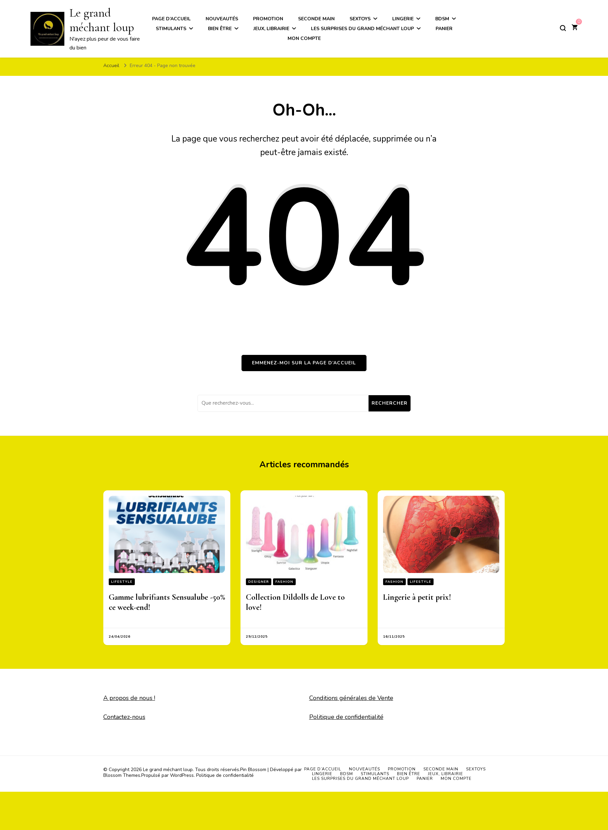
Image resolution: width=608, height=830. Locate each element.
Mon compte (304, 38)
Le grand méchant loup (168, 769)
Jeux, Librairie (271, 28)
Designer (258, 581)
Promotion (402, 769)
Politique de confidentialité (346, 717)
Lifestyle (121, 581)
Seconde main (440, 769)
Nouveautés (364, 769)
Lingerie (322, 773)
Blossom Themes (121, 775)
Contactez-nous (124, 717)
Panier (444, 28)
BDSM (346, 773)
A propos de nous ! (129, 698)
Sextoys (476, 769)
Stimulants (171, 28)
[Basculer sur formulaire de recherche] (563, 28)
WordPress (182, 775)
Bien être (220, 28)
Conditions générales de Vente (351, 698)
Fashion (284, 581)
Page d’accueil (322, 769)
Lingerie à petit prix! (417, 597)
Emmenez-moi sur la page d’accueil (304, 363)
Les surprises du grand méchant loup (362, 28)
